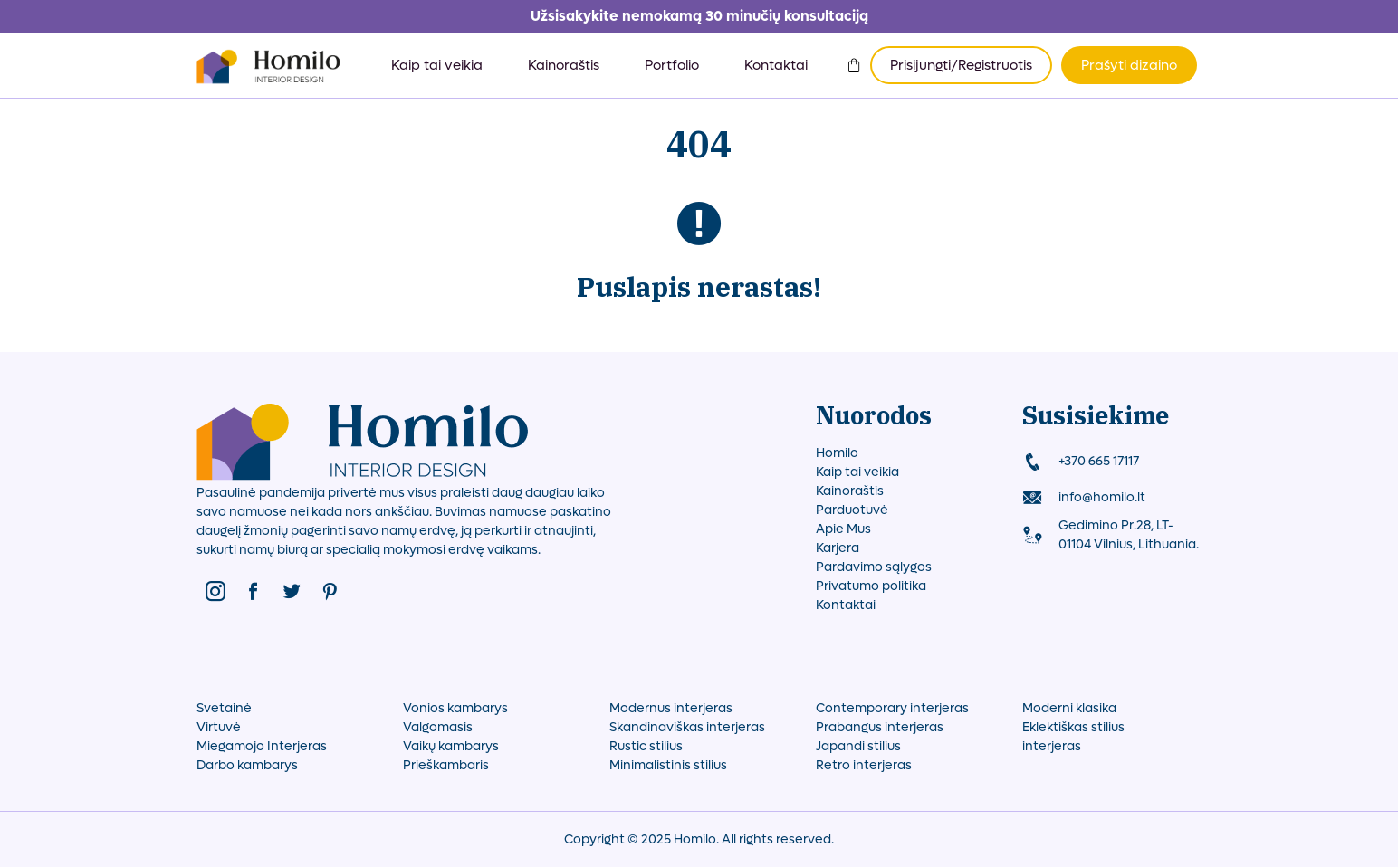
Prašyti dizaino (1129, 65)
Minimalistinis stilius (668, 765)
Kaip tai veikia (437, 65)
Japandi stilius (858, 746)
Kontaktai (776, 65)
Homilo (837, 453)
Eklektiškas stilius (1073, 727)
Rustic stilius (646, 746)
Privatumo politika (871, 586)
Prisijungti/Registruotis (961, 65)
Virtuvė (218, 727)
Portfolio (672, 65)
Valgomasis (438, 727)
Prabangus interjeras (879, 727)
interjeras (1051, 746)
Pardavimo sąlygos (874, 567)
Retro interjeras (864, 765)
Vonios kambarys (455, 708)
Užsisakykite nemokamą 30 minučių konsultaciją (699, 15)
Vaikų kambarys (451, 746)
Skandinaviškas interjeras (687, 727)
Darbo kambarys (247, 765)
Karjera (837, 548)
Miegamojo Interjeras (261, 746)
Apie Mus (843, 529)
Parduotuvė (852, 510)
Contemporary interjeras (892, 708)
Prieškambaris (446, 765)
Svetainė (224, 708)
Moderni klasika (1069, 708)
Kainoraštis (563, 65)
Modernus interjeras (671, 708)
